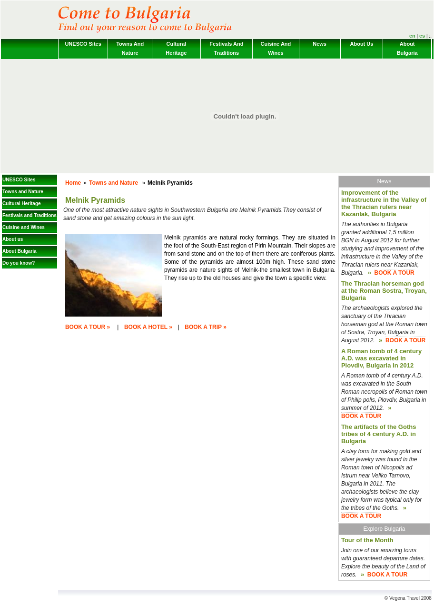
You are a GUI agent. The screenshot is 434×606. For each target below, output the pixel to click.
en (412, 36)
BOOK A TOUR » (87, 327)
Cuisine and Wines (276, 48)
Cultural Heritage (176, 48)
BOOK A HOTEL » (148, 327)
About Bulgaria (407, 48)
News (319, 44)
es (422, 36)
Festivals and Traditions (226, 48)
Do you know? (18, 263)
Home (73, 182)
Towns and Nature (130, 48)
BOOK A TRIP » (206, 327)
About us (362, 44)
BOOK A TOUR (394, 272)
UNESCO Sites (83, 44)
